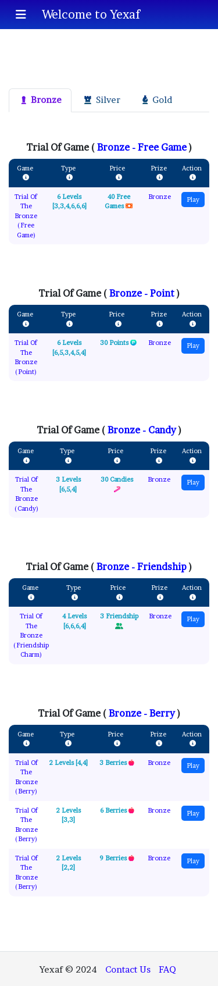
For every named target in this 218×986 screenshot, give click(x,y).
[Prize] (159, 178)
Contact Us (128, 969)
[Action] (193, 178)
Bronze (40, 99)
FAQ (167, 969)
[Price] (119, 178)
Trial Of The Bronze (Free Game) (26, 216)
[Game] (26, 178)
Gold (156, 99)
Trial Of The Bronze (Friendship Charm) (31, 635)
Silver (100, 99)
